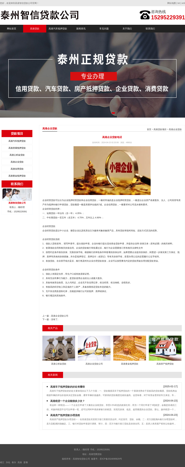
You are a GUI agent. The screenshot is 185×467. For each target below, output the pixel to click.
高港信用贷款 (17, 169)
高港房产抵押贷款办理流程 (65, 415)
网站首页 (11, 28)
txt (179, 3)
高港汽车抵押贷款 (58, 28)
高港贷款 (34, 28)
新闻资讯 (81, 28)
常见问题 (104, 28)
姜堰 (25, 462)
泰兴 (14, 462)
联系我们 (150, 28)
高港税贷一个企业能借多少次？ (67, 401)
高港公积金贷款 (17, 155)
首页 (149, 129)
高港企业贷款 (17, 162)
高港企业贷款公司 (59, 316)
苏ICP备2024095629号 (111, 459)
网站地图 (171, 3)
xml (183, 3)
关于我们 (127, 28)
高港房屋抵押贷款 (17, 148)
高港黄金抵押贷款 (17, 176)
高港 (20, 462)
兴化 (8, 462)
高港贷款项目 (160, 129)
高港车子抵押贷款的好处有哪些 (67, 386)
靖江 (2, 462)
